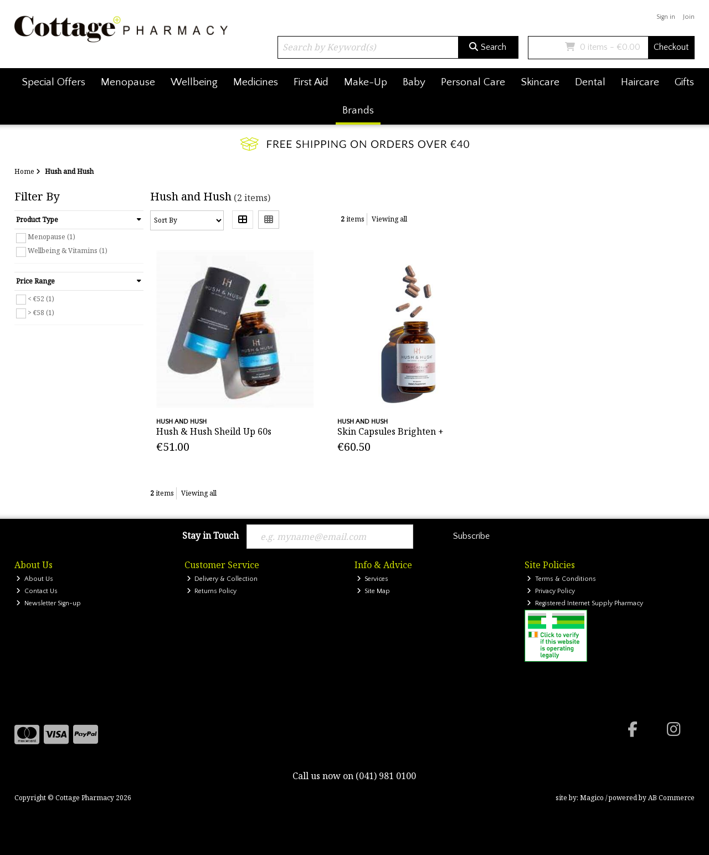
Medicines (255, 82)
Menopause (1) (51, 236)
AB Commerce (671, 797)
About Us (34, 579)
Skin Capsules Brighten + (390, 431)
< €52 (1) (41, 298)
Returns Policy (212, 591)
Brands (358, 110)
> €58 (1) (41, 312)
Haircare (640, 82)
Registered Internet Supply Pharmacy (585, 603)
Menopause (128, 82)
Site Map (374, 591)
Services (373, 579)
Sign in (665, 16)
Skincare (540, 82)
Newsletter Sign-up (48, 603)
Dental (590, 82)
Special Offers (53, 82)
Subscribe (471, 536)
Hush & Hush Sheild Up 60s (213, 431)
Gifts (684, 82)
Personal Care (473, 82)
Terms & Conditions (561, 579)
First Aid (311, 82)
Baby (414, 82)
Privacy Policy (551, 591)
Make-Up (365, 82)
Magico (592, 797)
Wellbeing (194, 82)
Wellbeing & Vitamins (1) (67, 250)
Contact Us (37, 591)
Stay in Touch (210, 536)
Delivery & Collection (222, 579)
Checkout (671, 47)
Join (689, 16)
